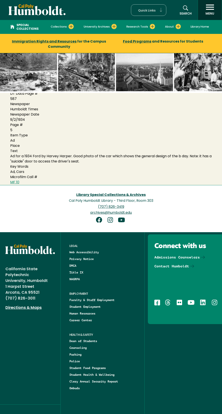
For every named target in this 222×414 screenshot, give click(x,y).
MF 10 (14, 182)
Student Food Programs (87, 368)
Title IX (76, 272)
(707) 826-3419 (111, 207)
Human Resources (82, 313)
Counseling (78, 347)
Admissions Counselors (177, 257)
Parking (75, 354)
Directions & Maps (23, 308)
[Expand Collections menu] (71, 26)
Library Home (200, 26)
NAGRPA (74, 279)
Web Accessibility (84, 252)
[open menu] (210, 10)
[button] (148, 10)
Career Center (80, 320)
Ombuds (74, 388)
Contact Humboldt (171, 266)
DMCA (72, 265)
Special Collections (24, 27)
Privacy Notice (81, 259)
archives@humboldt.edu (111, 213)
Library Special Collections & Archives (111, 195)
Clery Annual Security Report (93, 381)
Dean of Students (83, 341)
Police (74, 361)
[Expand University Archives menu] (114, 26)
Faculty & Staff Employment (91, 300)
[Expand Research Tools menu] (152, 26)
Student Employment (85, 306)
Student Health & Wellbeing (91, 374)
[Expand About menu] (178, 26)
